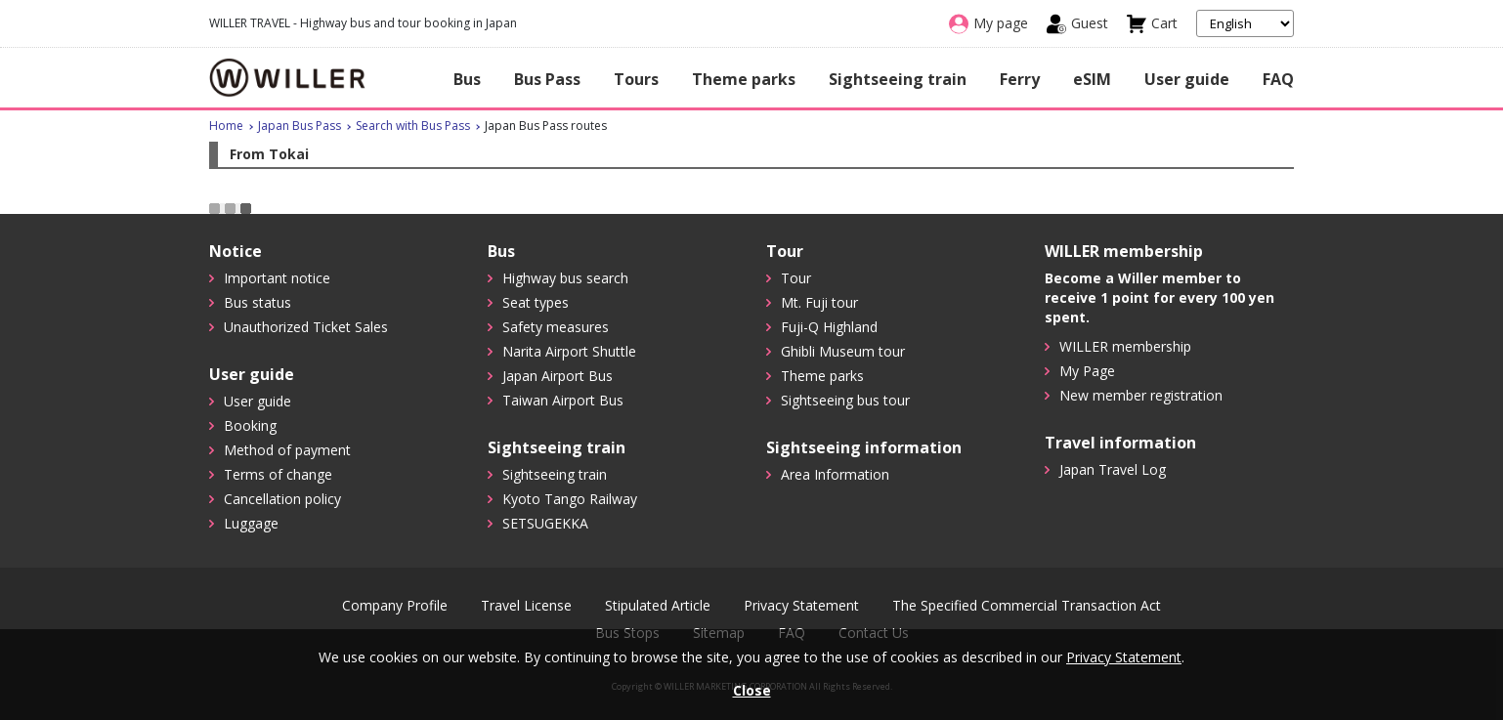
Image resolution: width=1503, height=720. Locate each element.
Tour (796, 278)
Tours (636, 79)
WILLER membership (1125, 346)
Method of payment (287, 450)
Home (226, 125)
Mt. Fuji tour (819, 302)
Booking (250, 425)
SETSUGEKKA (545, 523)
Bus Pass (547, 79)
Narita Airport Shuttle (569, 351)
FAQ (1278, 79)
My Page (1087, 370)
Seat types (535, 302)
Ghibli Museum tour (843, 351)
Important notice (277, 278)
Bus (467, 79)
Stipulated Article (657, 605)
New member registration (1141, 395)
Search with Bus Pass (413, 125)
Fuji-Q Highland (829, 327)
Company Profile (395, 605)
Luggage (251, 523)
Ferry (1020, 79)
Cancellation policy (282, 498)
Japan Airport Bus (557, 375)
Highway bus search (565, 278)
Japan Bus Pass (299, 125)
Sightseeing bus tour (845, 400)
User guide (1186, 79)
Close (752, 690)
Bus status (257, 302)
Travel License (526, 605)
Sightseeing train (897, 79)
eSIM (1092, 79)
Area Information (835, 474)
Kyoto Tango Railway (569, 498)
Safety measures (555, 327)
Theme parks (743, 79)
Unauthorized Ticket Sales (306, 327)
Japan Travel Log (1112, 469)
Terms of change (278, 474)
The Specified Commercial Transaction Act (1026, 605)
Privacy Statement (801, 605)
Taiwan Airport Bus (562, 400)
